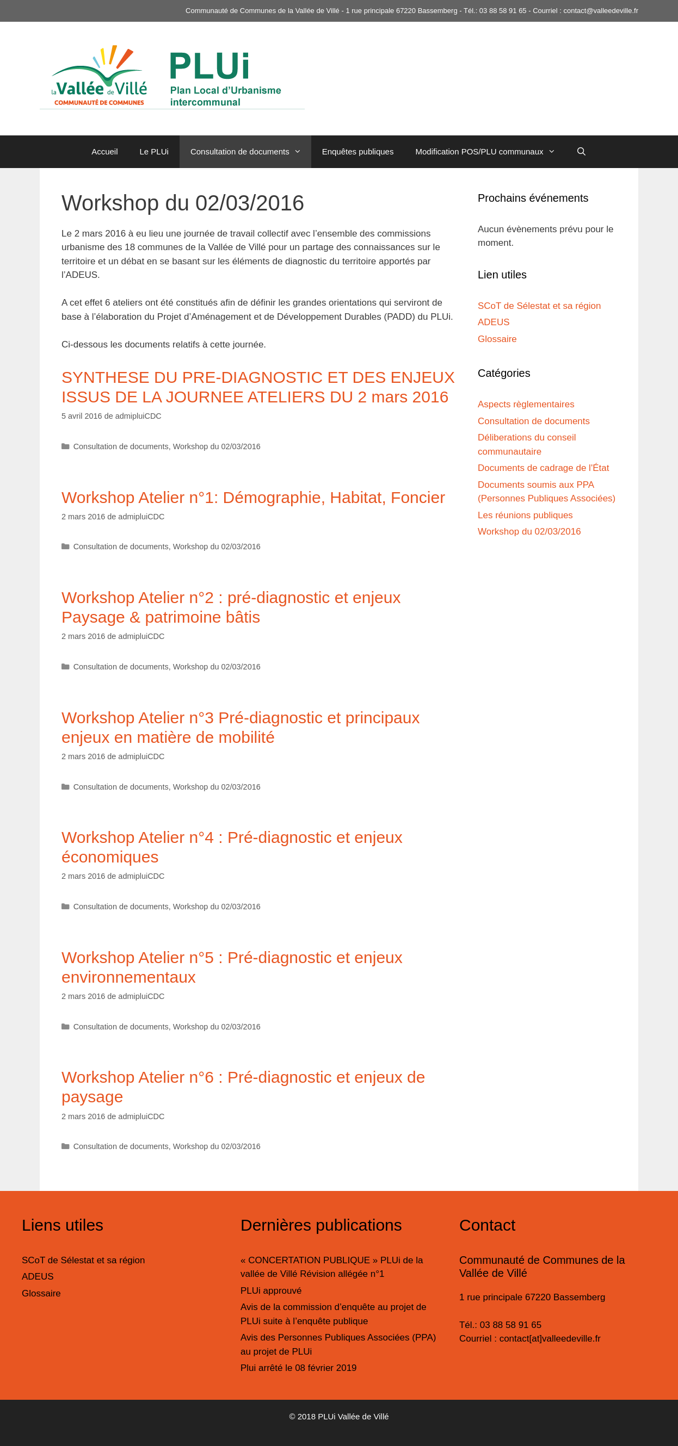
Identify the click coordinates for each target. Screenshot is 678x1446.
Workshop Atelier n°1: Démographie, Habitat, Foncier (253, 497)
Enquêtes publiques (358, 151)
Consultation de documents (250, 151)
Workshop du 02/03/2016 (217, 446)
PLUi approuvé (271, 1291)
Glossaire (497, 339)
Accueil (104, 151)
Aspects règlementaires (526, 404)
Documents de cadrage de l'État (543, 468)
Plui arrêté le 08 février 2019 (299, 1368)
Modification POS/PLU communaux (490, 151)
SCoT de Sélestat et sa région (539, 306)
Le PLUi (154, 151)
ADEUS (494, 322)
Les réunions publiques (525, 515)
